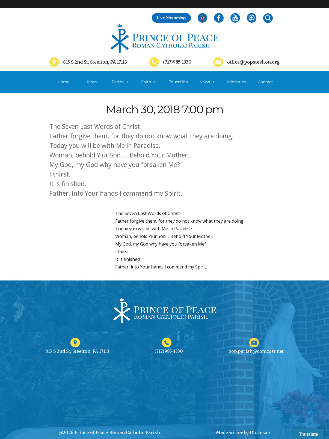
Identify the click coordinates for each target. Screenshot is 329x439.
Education (178, 81)
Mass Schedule (92, 86)
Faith (148, 81)
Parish (120, 81)
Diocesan (260, 432)
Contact (265, 81)
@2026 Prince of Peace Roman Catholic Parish (109, 432)
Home (63, 81)
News (207, 81)
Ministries (236, 86)
